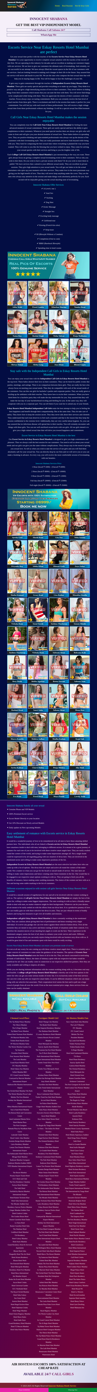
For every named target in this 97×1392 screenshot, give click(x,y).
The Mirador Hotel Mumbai (48, 1198)
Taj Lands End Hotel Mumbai (48, 1245)
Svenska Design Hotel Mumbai (48, 1169)
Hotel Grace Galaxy (77, 1150)
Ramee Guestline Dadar (77, 1078)
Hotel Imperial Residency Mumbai (48, 1028)
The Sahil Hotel (19, 1188)
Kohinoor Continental (77, 1081)
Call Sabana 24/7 (56, 30)
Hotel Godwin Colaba (19, 1213)
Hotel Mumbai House (77, 1157)
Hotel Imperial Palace (77, 1251)
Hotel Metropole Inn (77, 1072)
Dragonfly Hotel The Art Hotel (19, 1254)
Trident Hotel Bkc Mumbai (48, 1260)
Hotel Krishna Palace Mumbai (77, 1103)
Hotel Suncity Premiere (77, 1125)
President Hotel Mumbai (19, 1053)
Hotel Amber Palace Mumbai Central (77, 1238)
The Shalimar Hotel (20, 1229)
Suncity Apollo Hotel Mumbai (48, 1047)
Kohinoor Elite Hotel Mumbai (48, 1147)
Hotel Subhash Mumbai (77, 1232)
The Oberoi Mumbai (20, 1025)
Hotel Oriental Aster (77, 1075)
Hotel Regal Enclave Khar (20, 1304)
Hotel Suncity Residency (77, 1122)
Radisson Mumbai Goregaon (20, 1160)
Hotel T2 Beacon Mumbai (20, 1326)
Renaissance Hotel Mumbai (48, 1351)
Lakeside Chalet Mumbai (19, 1135)
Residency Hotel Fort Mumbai (19, 1270)
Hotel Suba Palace (77, 1132)
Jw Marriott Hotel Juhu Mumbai (49, 1345)
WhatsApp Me (48, 34)
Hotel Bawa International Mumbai (77, 1179)
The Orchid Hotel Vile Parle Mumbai (48, 1273)
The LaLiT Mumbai (77, 1025)
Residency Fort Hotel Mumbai (48, 1154)
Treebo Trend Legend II (77, 1185)
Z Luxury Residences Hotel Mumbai (48, 1034)
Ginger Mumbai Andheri (77, 1182)
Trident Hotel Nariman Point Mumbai (20, 1034)
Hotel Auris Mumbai (20, 1242)
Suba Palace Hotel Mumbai (48, 1110)
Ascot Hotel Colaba (20, 1282)
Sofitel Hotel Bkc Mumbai (48, 1282)
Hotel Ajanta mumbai (77, 1176)
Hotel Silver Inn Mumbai (77, 1204)
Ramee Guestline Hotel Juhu (20, 1226)
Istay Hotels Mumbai (48, 1081)
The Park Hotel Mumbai (48, 1160)
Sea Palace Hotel (77, 1154)
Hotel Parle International (77, 1172)
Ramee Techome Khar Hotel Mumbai (48, 1201)
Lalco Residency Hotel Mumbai (48, 1204)
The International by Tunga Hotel (77, 1191)
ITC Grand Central (77, 1031)
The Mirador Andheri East (20, 1204)
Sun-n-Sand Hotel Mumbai (20, 1110)
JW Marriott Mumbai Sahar (19, 1044)
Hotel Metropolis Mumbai (20, 1267)
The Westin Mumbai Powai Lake (20, 1094)
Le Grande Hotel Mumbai (48, 1150)
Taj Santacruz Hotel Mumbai (48, 1257)
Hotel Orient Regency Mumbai (19, 1314)
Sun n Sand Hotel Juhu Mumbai (77, 1022)
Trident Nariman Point (77, 1044)
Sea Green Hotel (19, 1298)
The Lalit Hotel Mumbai (48, 1348)
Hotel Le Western (77, 1292)
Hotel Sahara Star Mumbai (20, 1069)
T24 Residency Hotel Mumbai (48, 1185)
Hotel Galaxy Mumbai (19, 1238)
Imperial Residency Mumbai (77, 1260)
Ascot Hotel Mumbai (48, 1116)
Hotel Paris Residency (77, 1276)
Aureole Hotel (77, 1116)
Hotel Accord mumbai (77, 1295)
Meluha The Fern (77, 1034)
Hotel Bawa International (19, 1273)
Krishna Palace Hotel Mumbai (48, 1075)
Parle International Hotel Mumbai (48, 1056)
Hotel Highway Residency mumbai (77, 1166)
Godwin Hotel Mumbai (77, 1066)
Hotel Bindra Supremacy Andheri (77, 1135)
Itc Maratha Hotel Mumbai (48, 1289)
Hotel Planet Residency (77, 1059)
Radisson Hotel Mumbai (48, 1163)
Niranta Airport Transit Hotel (20, 1176)
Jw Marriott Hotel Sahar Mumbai (48, 1270)
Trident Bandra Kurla (77, 1047)
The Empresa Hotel (77, 1216)
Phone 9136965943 (24, 1390)
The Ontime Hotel (77, 1210)
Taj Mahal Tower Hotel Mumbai (48, 1326)
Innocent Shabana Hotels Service (62, 1386)
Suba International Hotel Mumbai (48, 1194)
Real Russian (67, 6)
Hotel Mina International (77, 1163)
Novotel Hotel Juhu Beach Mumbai (48, 1251)
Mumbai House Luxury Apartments (77, 1128)
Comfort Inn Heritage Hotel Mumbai (48, 1078)
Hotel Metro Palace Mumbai (77, 1207)
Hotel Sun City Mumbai (77, 1226)
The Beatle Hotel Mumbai (48, 1025)
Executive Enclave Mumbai (77, 1198)
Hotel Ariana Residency (20, 1257)
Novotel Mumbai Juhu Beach (77, 1110)
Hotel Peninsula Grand (77, 1097)
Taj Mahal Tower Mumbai (20, 1031)
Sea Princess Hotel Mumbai (48, 1285)
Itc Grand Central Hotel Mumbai (48, 1320)
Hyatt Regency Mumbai (48, 1311)
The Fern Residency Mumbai (77, 1220)
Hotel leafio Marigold (77, 1147)
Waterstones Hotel (48, 1355)
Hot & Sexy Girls (82, 6)
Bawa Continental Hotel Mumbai (48, 1094)
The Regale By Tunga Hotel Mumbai (48, 1125)
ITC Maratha (77, 1028)
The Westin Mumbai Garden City (19, 1047)
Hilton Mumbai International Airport (19, 1107)
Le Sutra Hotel (20, 1223)
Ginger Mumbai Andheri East (20, 1210)
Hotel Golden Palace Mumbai (77, 1267)
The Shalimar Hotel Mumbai (48, 1031)
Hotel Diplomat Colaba (20, 1308)
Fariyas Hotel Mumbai (19, 1185)
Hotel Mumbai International (77, 1254)
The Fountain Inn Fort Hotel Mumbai (48, 1050)
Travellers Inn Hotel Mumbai (48, 1084)
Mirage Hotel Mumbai (19, 1157)
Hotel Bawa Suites (19, 1317)
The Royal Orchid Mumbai (19, 1292)
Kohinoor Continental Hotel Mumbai (48, 1157)
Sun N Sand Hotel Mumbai (48, 1235)
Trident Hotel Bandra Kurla (19, 1041)
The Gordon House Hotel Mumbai (48, 1182)
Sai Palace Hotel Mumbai (48, 1103)
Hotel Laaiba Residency (77, 1113)
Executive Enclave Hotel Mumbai (48, 1113)
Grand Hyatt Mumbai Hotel (19, 1063)
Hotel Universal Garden (20, 1285)
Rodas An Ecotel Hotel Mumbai (20, 1279)
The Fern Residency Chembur (20, 1182)
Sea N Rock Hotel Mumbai (48, 1053)
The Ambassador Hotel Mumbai (48, 1188)
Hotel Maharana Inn (77, 1308)
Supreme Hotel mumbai (77, 1298)
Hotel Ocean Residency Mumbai (77, 1285)
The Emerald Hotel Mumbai (19, 1264)
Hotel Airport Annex (77, 1273)
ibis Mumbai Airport (20, 1276)
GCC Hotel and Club (20, 1179)
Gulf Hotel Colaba (77, 1257)
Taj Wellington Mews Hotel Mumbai (48, 1248)
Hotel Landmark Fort (77, 1213)
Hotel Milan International (77, 1248)
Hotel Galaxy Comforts (77, 1282)
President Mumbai (77, 1037)
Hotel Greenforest (77, 1245)
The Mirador (77, 1194)
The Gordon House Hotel (19, 1216)
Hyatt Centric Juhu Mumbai (19, 1138)
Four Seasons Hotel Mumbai (20, 1056)
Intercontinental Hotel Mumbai (48, 1298)
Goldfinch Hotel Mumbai (19, 1232)
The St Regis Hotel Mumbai (48, 1323)
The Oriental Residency (77, 1069)
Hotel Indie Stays (20, 1320)
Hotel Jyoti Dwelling (77, 1304)
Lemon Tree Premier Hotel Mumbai (48, 1166)
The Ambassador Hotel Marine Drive (19, 1154)
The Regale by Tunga (77, 1100)
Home (57, 6)
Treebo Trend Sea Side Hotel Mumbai (48, 1097)
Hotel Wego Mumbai (20, 1311)
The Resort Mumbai (20, 1172)
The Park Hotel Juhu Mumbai (48, 1232)
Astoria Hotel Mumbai (19, 1301)
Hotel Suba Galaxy (19, 1295)
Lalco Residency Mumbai (20, 1144)
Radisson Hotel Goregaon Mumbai (48, 1330)
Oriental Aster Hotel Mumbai (48, 1135)
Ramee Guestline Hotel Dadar (20, 1220)
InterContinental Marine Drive (19, 1119)
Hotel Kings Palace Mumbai (77, 1138)
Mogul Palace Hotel (77, 1270)
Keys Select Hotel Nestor (77, 1160)
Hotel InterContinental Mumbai (77, 1053)
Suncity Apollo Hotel (77, 1063)
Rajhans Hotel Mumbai (77, 1264)
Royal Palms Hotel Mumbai (77, 1094)
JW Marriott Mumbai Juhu (20, 1037)
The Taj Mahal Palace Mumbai (19, 1022)
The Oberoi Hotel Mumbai (48, 1333)
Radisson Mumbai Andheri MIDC (19, 1163)
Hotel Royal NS (77, 1289)
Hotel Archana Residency (77, 1169)
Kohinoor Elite (77, 1119)
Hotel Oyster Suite (77, 1229)
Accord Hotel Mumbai (48, 1100)
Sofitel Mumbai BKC (19, 1072)
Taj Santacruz (19, 1050)
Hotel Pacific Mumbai (77, 1235)
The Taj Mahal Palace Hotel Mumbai (48, 1336)
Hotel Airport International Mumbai (77, 1188)
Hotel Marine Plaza (19, 1122)
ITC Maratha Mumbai (19, 1066)
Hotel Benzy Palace (77, 1301)
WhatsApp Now (72, 1390)
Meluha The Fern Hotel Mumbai (48, 1264)
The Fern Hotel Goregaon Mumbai (48, 1229)
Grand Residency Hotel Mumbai (20, 1323)
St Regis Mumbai (77, 1050)
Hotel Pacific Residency (77, 1242)
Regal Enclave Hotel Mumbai (48, 1138)
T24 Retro (77, 1056)
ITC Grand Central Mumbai (19, 1075)
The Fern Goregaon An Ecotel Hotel (77, 1084)
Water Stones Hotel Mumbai (48, 1172)
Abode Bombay (77, 1107)
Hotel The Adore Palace (77, 1279)
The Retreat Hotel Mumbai (48, 1191)
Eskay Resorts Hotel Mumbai (48, 1207)
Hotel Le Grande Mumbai (77, 1144)
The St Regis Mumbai (19, 1028)
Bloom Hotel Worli (19, 1260)
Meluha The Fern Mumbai (20, 1097)
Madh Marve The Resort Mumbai (48, 1254)
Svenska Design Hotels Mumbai (20, 1141)
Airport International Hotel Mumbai (48, 1059)
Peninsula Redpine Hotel (77, 1201)
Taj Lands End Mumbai (77, 1041)
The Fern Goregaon (19, 1125)
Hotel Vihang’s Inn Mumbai (48, 1022)
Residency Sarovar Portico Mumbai (20, 1207)
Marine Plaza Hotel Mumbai (48, 1267)
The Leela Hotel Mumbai (48, 1301)
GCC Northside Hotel (19, 1289)
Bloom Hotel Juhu (20, 1251)
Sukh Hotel (77, 1141)
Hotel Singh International (77, 1223)
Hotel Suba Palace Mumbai (19, 1330)
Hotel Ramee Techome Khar (19, 1198)
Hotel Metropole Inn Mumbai (48, 1044)
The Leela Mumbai (19, 1059)
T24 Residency (20, 1235)
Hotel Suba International (19, 1201)
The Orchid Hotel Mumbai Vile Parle (19, 1091)
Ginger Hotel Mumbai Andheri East (48, 1107)
